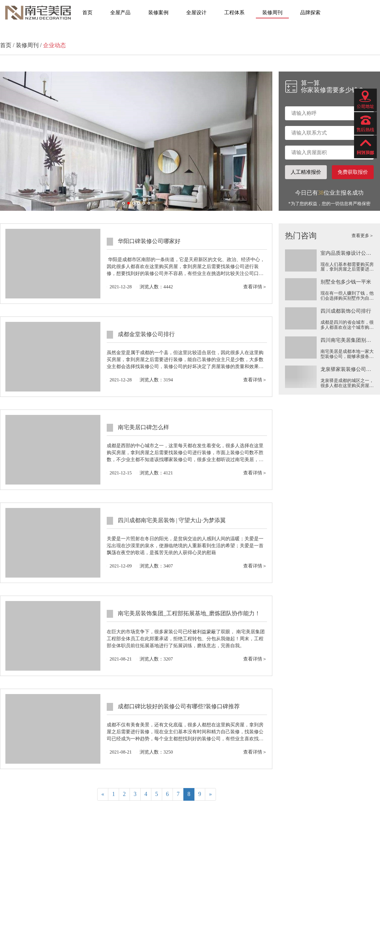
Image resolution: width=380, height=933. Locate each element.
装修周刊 (272, 12)
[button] (123, 203)
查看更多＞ (363, 235)
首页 (87, 12)
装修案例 (158, 12)
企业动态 (54, 45)
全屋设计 (196, 12)
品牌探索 (310, 12)
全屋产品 (120, 12)
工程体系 (234, 12)
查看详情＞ (255, 286)
